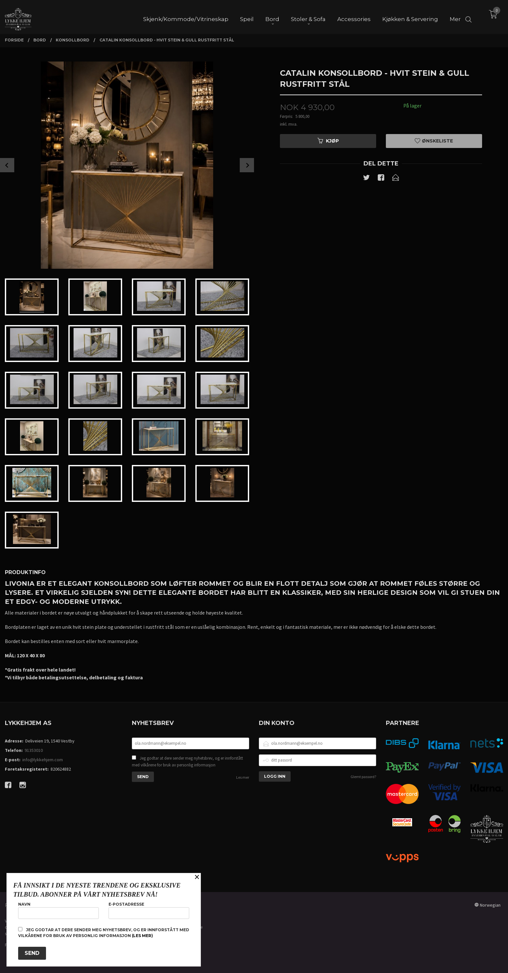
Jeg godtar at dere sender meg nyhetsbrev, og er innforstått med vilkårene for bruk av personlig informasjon (187, 761)
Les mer (242, 777)
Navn (58, 910)
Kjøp (328, 141)
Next (247, 165)
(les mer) (142, 935)
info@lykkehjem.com (42, 760)
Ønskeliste (434, 141)
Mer (455, 16)
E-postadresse (149, 910)
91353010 (34, 750)
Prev (7, 165)
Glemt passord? (363, 776)
